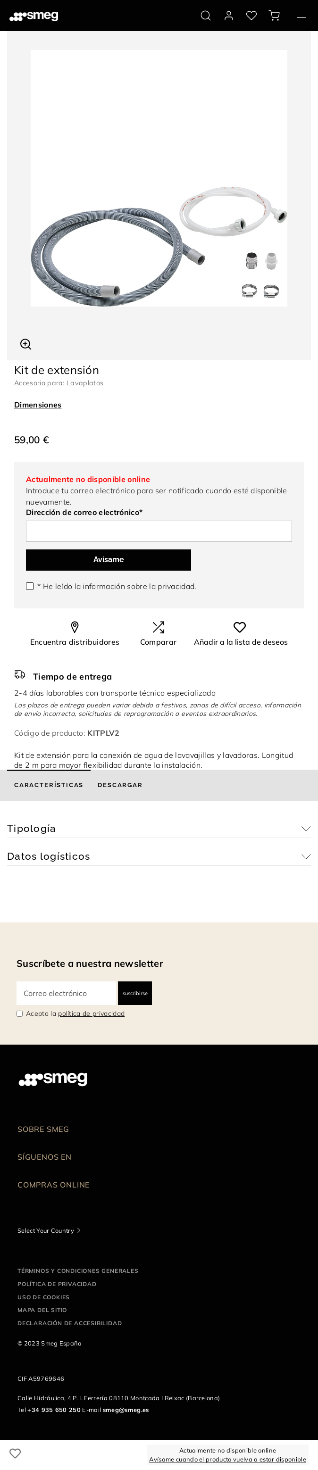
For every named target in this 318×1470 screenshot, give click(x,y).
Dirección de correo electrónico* (84, 512)
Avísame (108, 559)
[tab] (49, 785)
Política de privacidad (57, 1283)
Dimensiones (38, 404)
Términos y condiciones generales (78, 1270)
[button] (26, 343)
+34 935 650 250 (54, 1409)
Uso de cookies (43, 1297)
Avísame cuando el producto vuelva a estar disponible (227, 1459)
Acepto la (75, 1013)
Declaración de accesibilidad (69, 1323)
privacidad (176, 586)
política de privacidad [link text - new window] (91, 1013)
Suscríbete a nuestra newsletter (90, 963)
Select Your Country (45, 1230)
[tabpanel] (159, 178)
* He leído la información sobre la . (117, 586)
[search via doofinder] (206, 15)
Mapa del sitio (42, 1309)
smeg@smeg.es (126, 1409)
